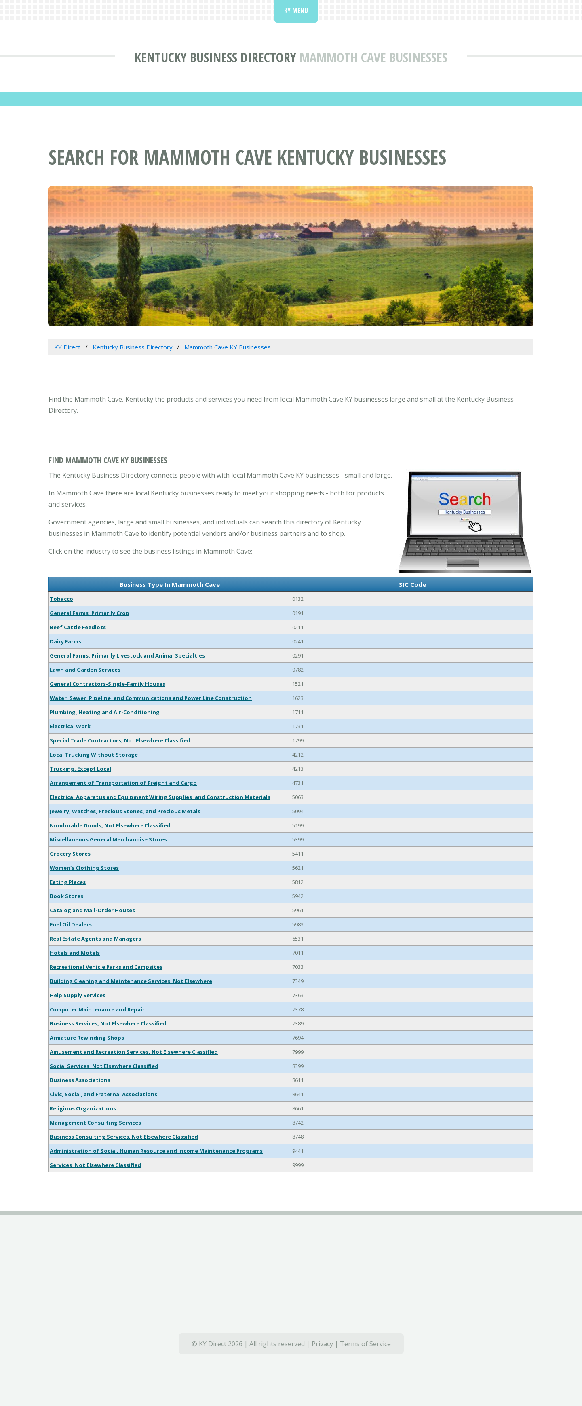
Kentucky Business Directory (215, 57)
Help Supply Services (77, 995)
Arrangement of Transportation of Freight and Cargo (123, 783)
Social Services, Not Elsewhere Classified (104, 1066)
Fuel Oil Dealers (71, 924)
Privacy (322, 1343)
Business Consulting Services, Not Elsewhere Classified (124, 1136)
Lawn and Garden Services (85, 669)
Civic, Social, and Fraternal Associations (103, 1094)
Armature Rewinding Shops (87, 1037)
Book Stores (66, 896)
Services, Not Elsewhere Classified (95, 1165)
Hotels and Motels (75, 952)
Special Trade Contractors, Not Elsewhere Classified (120, 740)
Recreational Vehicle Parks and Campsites (106, 966)
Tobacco (61, 599)
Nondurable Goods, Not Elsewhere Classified (110, 825)
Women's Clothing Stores (84, 867)
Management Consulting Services (95, 1122)
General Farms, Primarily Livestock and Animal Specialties (127, 655)
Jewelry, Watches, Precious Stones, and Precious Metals (125, 811)
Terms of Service (365, 1343)
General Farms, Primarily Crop (89, 613)
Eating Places (68, 882)
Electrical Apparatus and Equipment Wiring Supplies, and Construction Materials (160, 797)
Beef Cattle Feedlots (78, 627)
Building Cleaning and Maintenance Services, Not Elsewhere (131, 981)
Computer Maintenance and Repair (97, 1009)
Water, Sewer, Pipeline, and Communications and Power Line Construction (151, 698)
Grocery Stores (70, 853)
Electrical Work (70, 726)
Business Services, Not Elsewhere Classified (108, 1023)
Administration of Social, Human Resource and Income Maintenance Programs (156, 1150)
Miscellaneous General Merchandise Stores (108, 839)
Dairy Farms (65, 641)
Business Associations (80, 1080)
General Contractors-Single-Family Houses (107, 683)
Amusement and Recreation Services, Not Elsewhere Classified (134, 1051)
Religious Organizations (83, 1108)
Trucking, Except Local (80, 768)
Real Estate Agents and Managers (95, 938)
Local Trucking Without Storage (94, 754)
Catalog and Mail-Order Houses (92, 910)
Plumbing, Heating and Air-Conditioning (105, 712)
